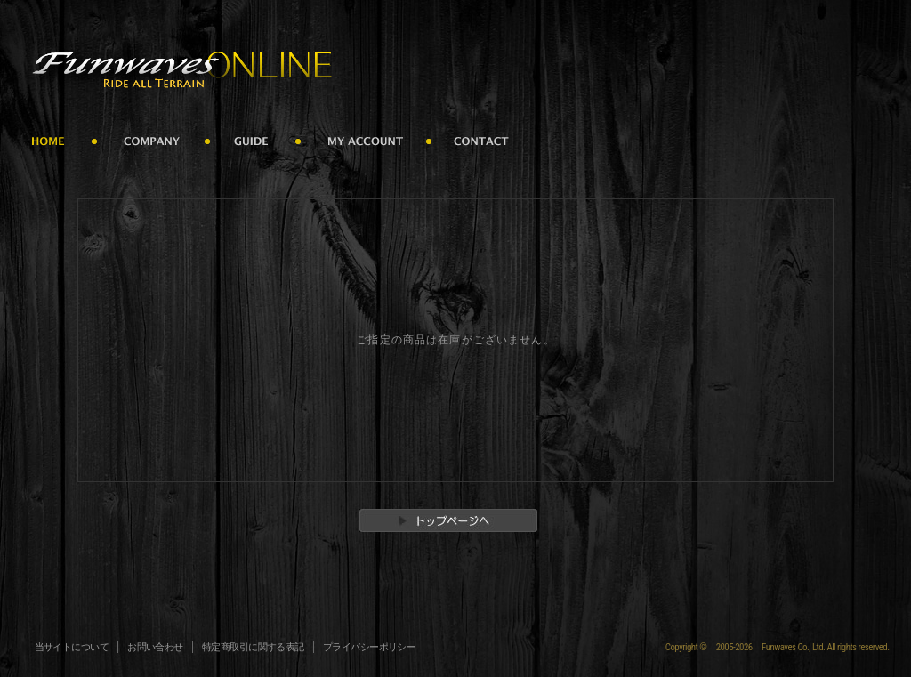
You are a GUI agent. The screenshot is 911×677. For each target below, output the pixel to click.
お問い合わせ (155, 647)
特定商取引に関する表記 (253, 647)
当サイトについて (72, 647)
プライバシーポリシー (369, 647)
